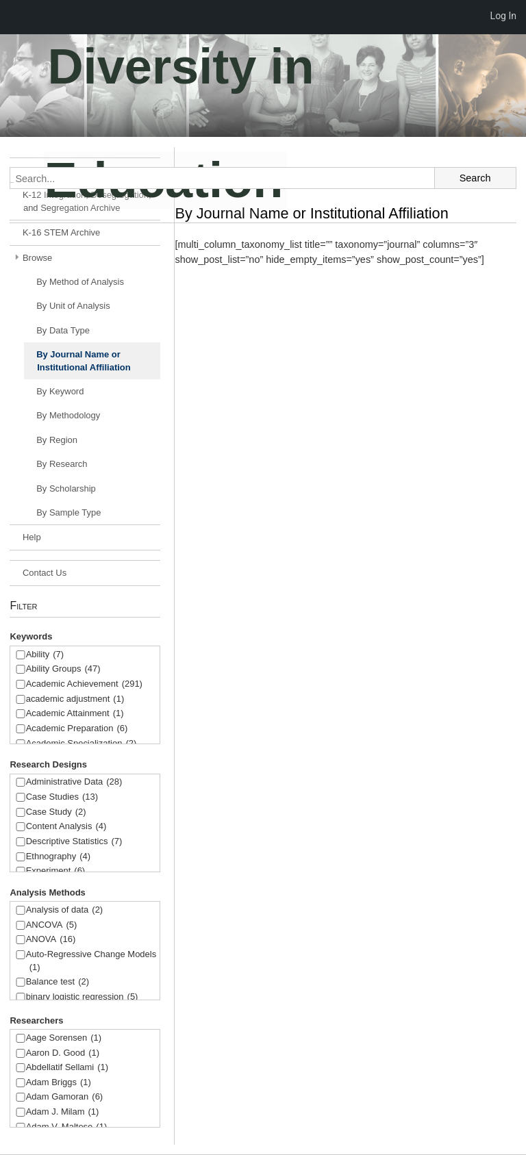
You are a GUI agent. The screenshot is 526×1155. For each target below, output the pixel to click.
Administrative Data (74, 782)
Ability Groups (63, 669)
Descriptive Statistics (74, 841)
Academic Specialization (81, 743)
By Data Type (63, 330)
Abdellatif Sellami (67, 1067)
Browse (37, 258)
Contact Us (44, 573)
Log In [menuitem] (503, 15)
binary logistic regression (82, 997)
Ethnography (58, 856)
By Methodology (68, 415)
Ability (45, 654)
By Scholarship (66, 488)
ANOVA (51, 939)
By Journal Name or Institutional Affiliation (83, 360)
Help (32, 537)
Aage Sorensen (63, 1038)
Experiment (56, 871)
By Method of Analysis (80, 282)
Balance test (57, 982)
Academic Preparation (77, 728)
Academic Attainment (75, 713)
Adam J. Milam (62, 1112)
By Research (61, 464)
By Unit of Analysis (73, 306)
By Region (56, 440)
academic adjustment (75, 699)
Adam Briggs (58, 1082)
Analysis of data (64, 910)
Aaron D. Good (63, 1053)
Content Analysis (66, 826)
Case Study (56, 812)
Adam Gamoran (64, 1097)
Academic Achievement (84, 684)
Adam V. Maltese (67, 1127)
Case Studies (62, 797)
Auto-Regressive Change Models (91, 961)
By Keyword (60, 391)
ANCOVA (51, 925)
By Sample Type (68, 512)
